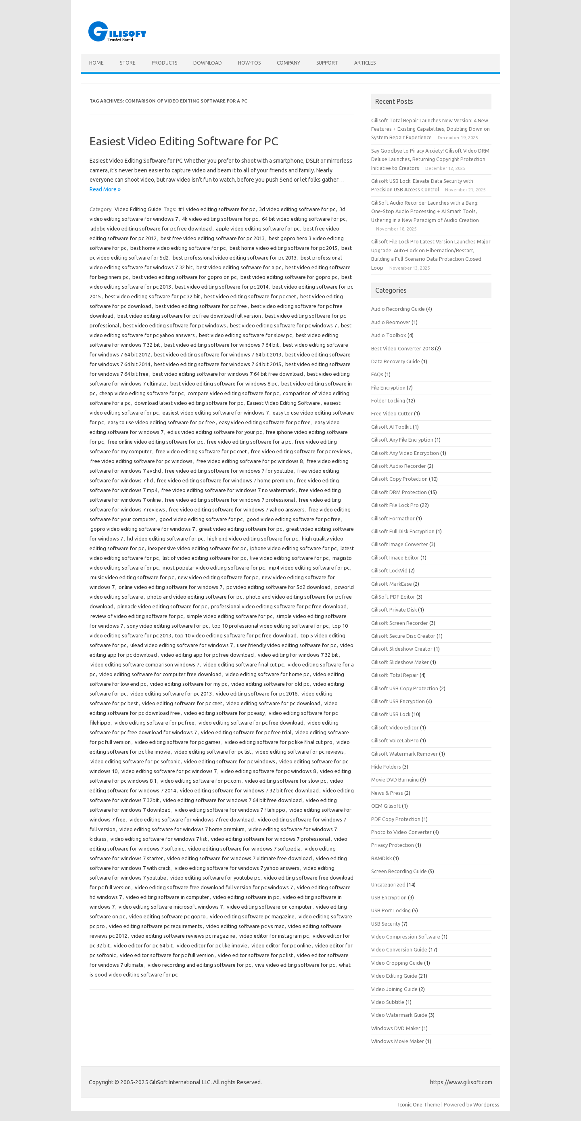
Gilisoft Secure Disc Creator (403, 636)
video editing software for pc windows (229, 761)
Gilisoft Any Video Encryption (405, 453)
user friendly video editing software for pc (286, 645)
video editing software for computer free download (160, 674)
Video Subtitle (387, 1002)
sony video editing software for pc (167, 626)
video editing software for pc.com (201, 781)
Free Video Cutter (392, 413)
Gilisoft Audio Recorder (398, 466)
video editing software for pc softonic (135, 761)
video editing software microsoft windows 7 (171, 906)
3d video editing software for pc (297, 209)
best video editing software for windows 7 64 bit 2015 (217, 364)
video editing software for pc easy (224, 713)
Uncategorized (388, 884)
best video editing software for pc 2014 (221, 286)
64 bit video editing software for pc (303, 219)
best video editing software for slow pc (245, 335)
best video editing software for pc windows (174, 325)
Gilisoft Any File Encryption (402, 439)
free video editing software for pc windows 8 (249, 461)
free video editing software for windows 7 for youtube (229, 471)
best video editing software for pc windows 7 (283, 325)
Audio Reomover (390, 322)
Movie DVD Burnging (395, 779)
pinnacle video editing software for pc (162, 606)
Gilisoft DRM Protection (399, 492)
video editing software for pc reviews (299, 751)
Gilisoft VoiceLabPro (395, 740)
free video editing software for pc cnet (201, 451)
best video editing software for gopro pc (288, 277)
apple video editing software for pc (257, 228)
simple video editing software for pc (229, 616)
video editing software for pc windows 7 (169, 771)
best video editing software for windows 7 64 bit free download (228, 374)
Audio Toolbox (388, 335)
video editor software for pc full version (167, 955)
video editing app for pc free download (207, 655)
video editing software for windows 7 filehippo (230, 810)
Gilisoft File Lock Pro (395, 505)
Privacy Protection (392, 845)
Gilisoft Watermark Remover (404, 753)
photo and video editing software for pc (194, 596)
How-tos (249, 62)
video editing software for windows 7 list (159, 839)
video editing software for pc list (212, 751)
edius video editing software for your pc (214, 432)
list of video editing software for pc (204, 558)
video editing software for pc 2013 (171, 693)
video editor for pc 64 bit (143, 945)
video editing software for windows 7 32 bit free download (249, 790)
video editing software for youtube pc (215, 877)
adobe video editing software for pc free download (151, 228)
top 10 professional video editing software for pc (270, 626)
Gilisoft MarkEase (391, 584)
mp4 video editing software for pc (309, 567)
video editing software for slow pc (285, 781)
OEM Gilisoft (386, 806)
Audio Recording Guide (398, 309)
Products (164, 62)
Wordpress (486, 1104)
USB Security (385, 923)
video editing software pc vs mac (245, 926)
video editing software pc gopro (167, 916)
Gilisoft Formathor (393, 518)
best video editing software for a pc (238, 267)
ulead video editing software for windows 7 (181, 645)
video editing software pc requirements (155, 926)
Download (207, 62)
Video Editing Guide (138, 209)
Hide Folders (386, 766)
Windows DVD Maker (395, 1028)
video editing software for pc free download (251, 722)
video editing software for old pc (270, 684)
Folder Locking (388, 400)
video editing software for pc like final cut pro (278, 742)
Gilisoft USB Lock (390, 714)
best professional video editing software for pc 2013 (235, 257)
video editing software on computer (269, 906)
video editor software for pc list (255, 955)
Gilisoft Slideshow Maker (400, 662)
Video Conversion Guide (399, 949)
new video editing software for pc (218, 577)
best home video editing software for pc (178, 248)
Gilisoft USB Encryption (398, 701)
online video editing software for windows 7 (170, 587)
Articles (365, 62)
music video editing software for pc (132, 577)
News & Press (387, 793)
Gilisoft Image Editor (395, 557)
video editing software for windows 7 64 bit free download (232, 800)
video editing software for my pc (188, 684)
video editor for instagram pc (274, 936)
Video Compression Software (405, 936)
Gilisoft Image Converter (399, 544)
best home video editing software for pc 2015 (283, 248)
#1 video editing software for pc (216, 209)
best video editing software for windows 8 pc (223, 383)
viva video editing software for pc (295, 965)
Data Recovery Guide (395, 361)
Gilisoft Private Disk (394, 609)
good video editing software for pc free (294, 519)
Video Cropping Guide (397, 963)
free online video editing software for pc (155, 441)
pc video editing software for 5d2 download (278, 587)
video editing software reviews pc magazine (183, 936)
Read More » (105, 189)
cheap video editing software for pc (141, 393)
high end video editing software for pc (252, 538)
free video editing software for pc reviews (300, 451)
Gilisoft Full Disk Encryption (403, 531)
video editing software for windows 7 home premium (182, 829)
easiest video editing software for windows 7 (216, 412)
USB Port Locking (391, 910)
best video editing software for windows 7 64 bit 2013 (217, 354)
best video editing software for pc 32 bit (152, 296)
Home (96, 62)
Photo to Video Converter (401, 832)
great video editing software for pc (240, 529)
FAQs (377, 374)
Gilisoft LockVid (389, 570)
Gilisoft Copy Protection (399, 479)
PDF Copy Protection (395, 819)
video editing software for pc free (154, 722)
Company (288, 62)
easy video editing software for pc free (265, 422)
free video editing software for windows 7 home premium (225, 480)
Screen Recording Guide (399, 871)
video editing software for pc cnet (182, 703)
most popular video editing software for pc (214, 567)
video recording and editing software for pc (199, 965)
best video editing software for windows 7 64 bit (221, 345)
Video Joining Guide (394, 989)
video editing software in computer (167, 897)
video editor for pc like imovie (212, 945)
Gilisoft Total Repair (394, 675)
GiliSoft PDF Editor (393, 596)
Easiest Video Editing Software (283, 403)
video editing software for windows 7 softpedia (244, 848)
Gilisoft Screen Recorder (399, 623)
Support (327, 62)
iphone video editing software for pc (293, 548)
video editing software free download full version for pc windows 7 (214, 887)
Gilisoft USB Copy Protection (404, 688)
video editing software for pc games (178, 742)
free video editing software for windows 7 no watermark (228, 490)
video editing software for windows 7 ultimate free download (239, 858)
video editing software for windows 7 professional (270, 839)
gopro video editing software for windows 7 (142, 529)
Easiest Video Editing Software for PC (184, 141)
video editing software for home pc (267, 674)
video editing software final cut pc (243, 664)
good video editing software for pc (200, 519)
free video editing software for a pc (249, 441)
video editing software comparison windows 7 (144, 664)
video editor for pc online (281, 945)
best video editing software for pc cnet (250, 296)
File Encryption (388, 387)
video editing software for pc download (273, 703)
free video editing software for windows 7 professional (230, 500)
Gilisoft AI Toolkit (391, 427)
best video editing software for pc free (201, 306)
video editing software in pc (246, 897)
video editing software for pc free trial (246, 732)
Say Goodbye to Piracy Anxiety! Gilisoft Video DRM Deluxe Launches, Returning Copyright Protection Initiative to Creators (430, 159)
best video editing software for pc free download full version (189, 315)
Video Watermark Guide (399, 1015)
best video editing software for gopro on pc (184, 277)
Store (128, 62)
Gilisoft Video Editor (395, 727)
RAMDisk (381, 858)
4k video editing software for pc (220, 219)
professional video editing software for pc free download (279, 606)
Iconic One (410, 1104)
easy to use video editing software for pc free (161, 422)
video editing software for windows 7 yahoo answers (237, 868)
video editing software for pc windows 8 (268, 771)
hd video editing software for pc (165, 538)
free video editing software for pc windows (141, 461)
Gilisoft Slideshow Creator (402, 649)
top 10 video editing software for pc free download (236, 635)
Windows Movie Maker (397, 1041)
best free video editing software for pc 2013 (213, 238)
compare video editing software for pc (233, 393)
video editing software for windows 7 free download (192, 819)
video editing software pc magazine (252, 916)
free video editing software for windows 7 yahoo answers (237, 509)
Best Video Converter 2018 (402, 348)
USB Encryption (389, 897)
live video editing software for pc (289, 558)
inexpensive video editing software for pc (197, 548)
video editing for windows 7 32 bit (298, 655)
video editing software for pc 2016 (256, 693)
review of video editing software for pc (136, 616)
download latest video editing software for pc (188, 403)
